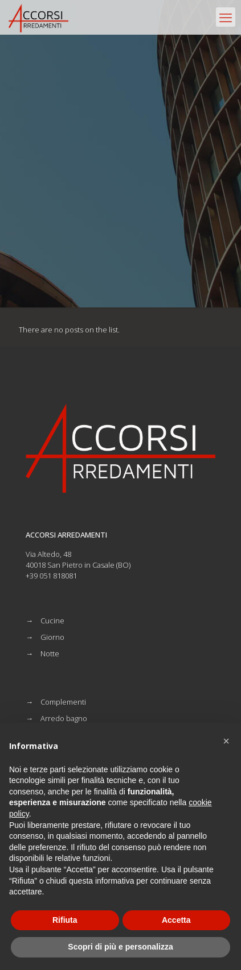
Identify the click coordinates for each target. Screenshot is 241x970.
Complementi (63, 702)
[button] (226, 741)
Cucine (52, 620)
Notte (49, 653)
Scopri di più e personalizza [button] (120, 946)
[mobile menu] (225, 17)
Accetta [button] (176, 920)
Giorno (52, 637)
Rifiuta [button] (64, 920)
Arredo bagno (63, 718)
